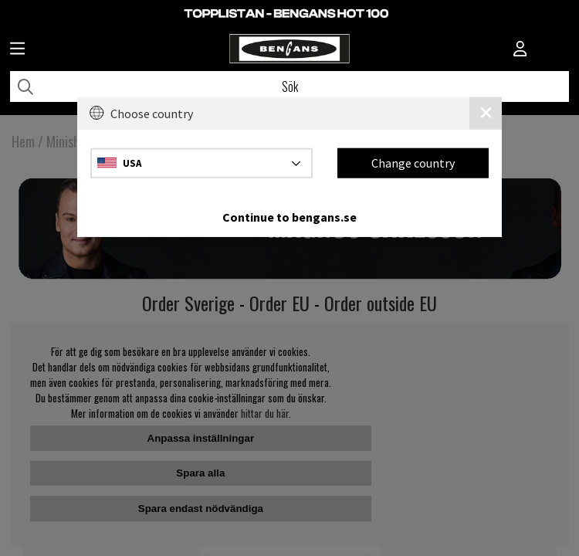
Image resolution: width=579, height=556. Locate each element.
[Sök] (289, 86)
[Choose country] (201, 162)
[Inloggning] (520, 50)
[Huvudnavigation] (17, 50)
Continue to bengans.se (289, 216)
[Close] (485, 113)
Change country (413, 163)
